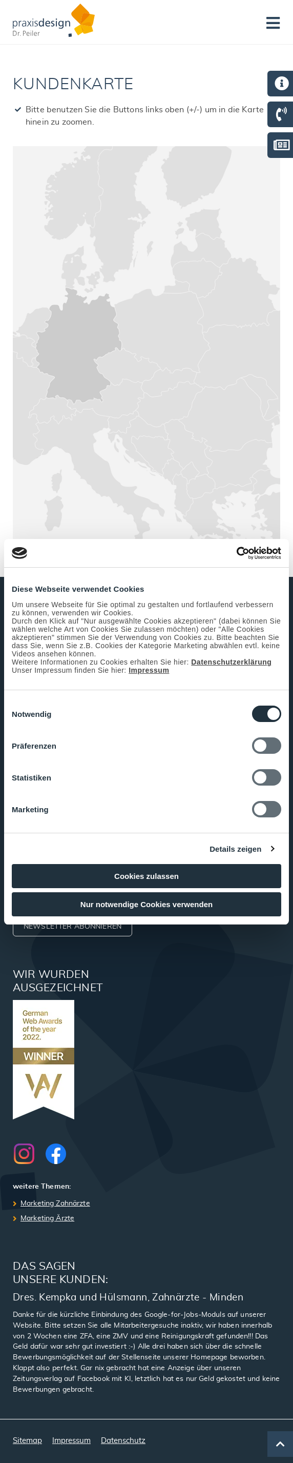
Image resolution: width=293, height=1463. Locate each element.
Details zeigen (235, 849)
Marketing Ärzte (47, 1218)
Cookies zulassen (146, 876)
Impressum (149, 670)
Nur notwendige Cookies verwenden (146, 904)
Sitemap (27, 1441)
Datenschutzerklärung (231, 662)
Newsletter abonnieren (72, 926)
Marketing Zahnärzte (55, 1203)
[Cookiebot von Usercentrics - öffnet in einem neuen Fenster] (236, 553)
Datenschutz (123, 1441)
